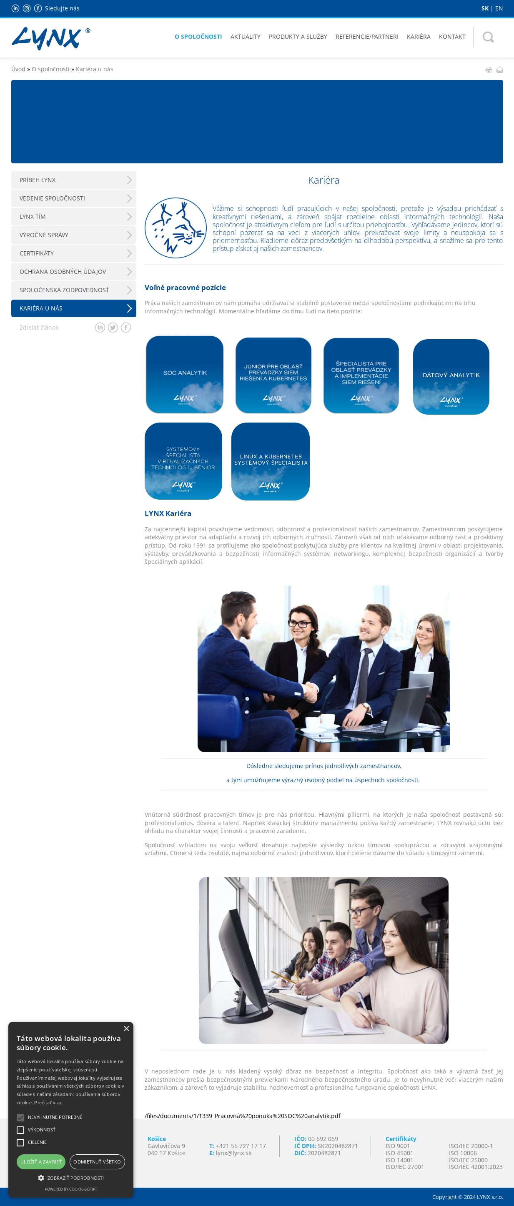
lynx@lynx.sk (233, 1153)
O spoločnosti (198, 36)
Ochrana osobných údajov (63, 271)
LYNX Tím (33, 216)
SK (485, 8)
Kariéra (419, 36)
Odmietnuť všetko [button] (97, 1161)
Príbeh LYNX (37, 180)
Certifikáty (37, 253)
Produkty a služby (298, 36)
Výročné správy (44, 235)
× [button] (126, 1029)
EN (499, 8)
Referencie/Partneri (367, 36)
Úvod (18, 69)
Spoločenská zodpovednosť (64, 290)
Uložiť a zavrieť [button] (41, 1161)
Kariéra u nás (94, 69)
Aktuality (246, 36)
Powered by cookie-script (71, 1189)
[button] (71, 1177)
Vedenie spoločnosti (52, 198)
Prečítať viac (48, 1102)
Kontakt (452, 36)
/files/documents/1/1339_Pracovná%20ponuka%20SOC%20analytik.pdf (243, 1116)
